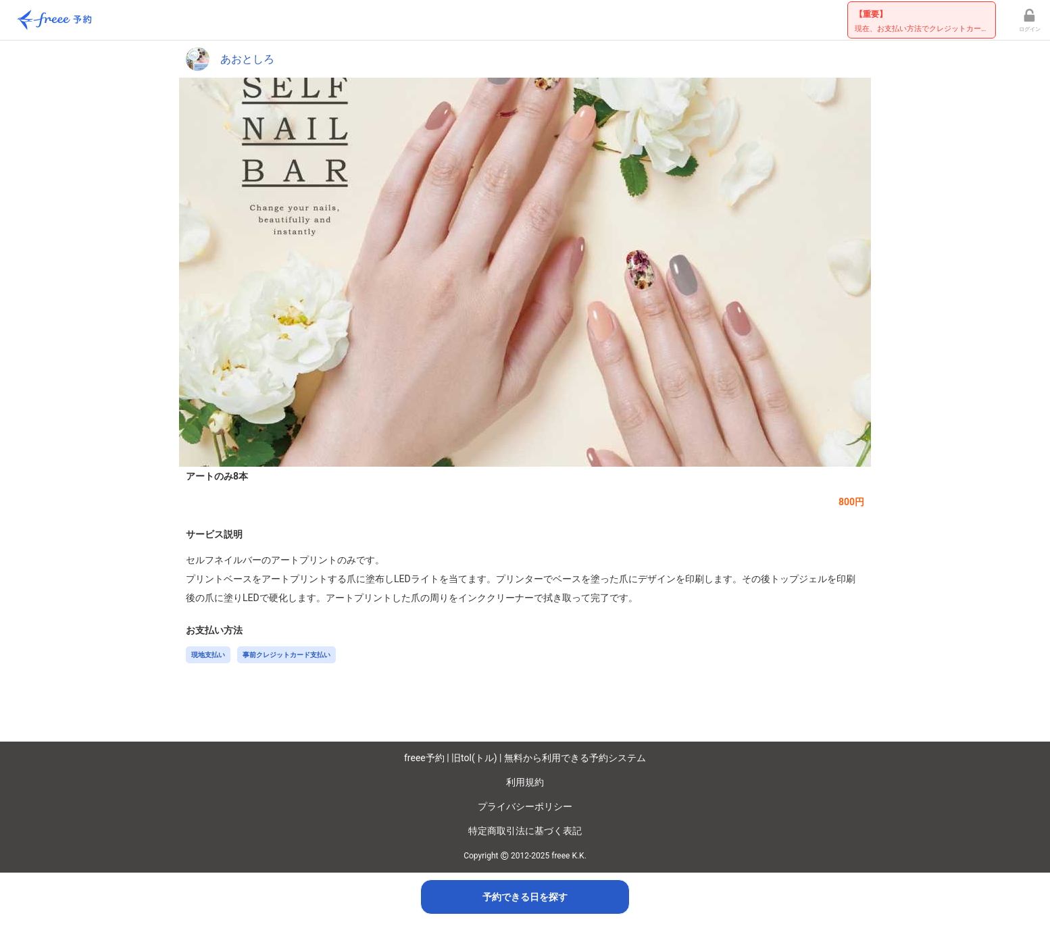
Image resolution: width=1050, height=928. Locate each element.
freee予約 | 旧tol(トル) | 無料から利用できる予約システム (525, 757)
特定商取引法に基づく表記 (525, 830)
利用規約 (525, 782)
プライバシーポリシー (525, 806)
